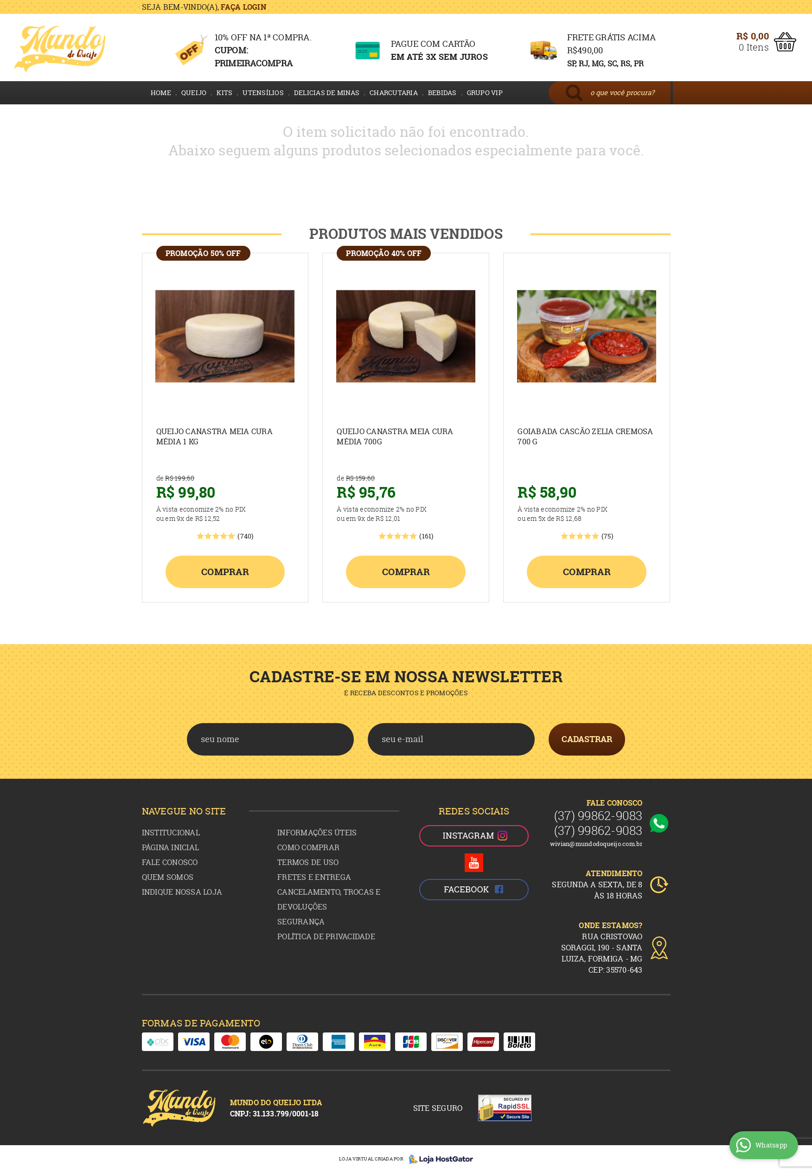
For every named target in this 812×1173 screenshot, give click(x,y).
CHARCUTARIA (394, 92)
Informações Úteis (317, 832)
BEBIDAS (442, 92)
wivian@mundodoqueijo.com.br (596, 844)
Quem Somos (168, 877)
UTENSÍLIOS (263, 92)
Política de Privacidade (326, 936)
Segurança (301, 922)
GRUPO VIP (485, 92)
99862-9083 (598, 816)
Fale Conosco (170, 862)
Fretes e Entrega (314, 877)
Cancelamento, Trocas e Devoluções (329, 899)
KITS (224, 92)
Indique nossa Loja (182, 892)
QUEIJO (194, 92)
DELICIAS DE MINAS (326, 92)
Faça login (243, 7)
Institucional (171, 832)
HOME (161, 92)
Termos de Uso (308, 862)
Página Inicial (170, 847)
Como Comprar (308, 847)
